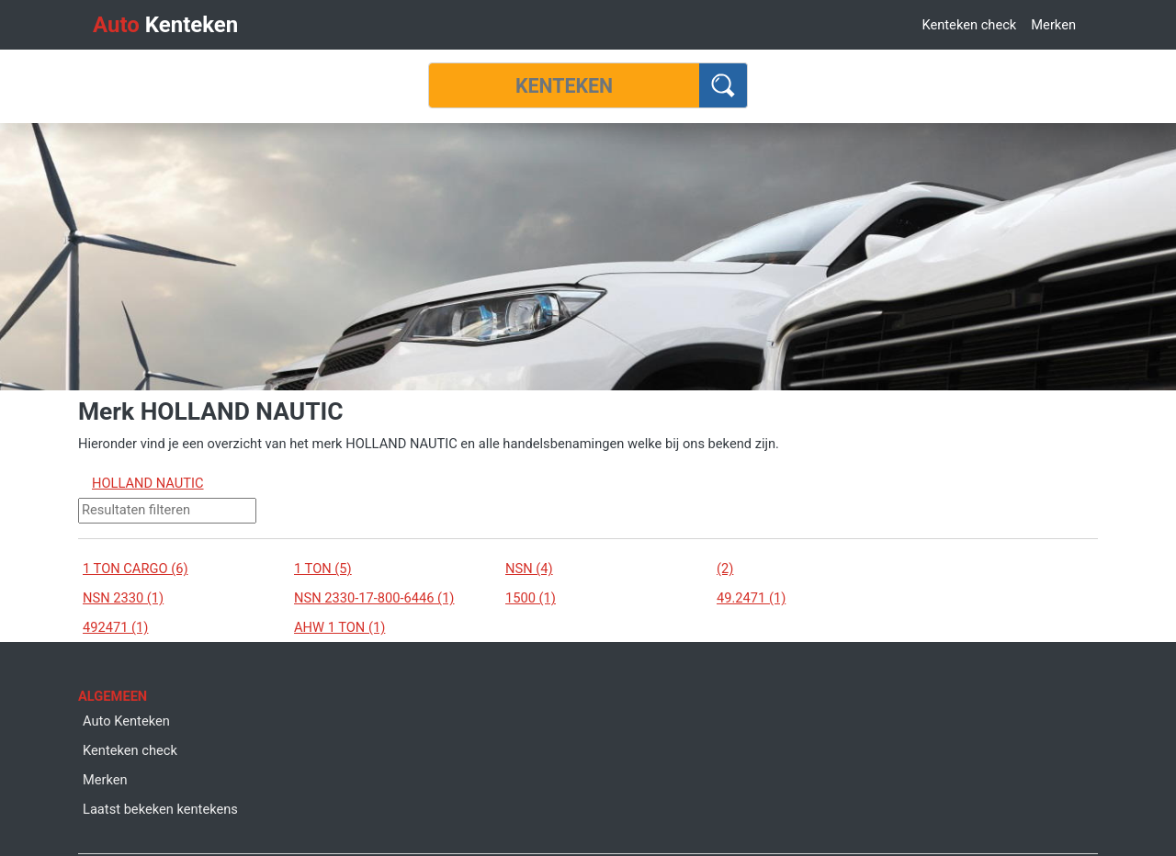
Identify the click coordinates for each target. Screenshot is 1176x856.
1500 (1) (530, 598)
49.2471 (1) (751, 598)
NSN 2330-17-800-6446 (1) (374, 598)
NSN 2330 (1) (123, 598)
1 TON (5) (323, 568)
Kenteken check (969, 25)
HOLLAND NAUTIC (148, 483)
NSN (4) (529, 568)
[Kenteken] (564, 85)
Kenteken (165, 25)
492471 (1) (115, 627)
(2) (725, 568)
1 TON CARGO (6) (135, 568)
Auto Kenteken (126, 721)
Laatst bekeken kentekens (160, 809)
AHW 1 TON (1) (339, 627)
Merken (1053, 25)
